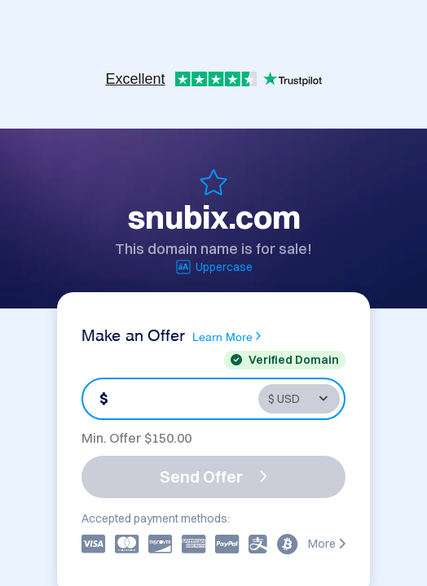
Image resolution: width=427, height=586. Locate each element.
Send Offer (213, 476)
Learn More (226, 336)
